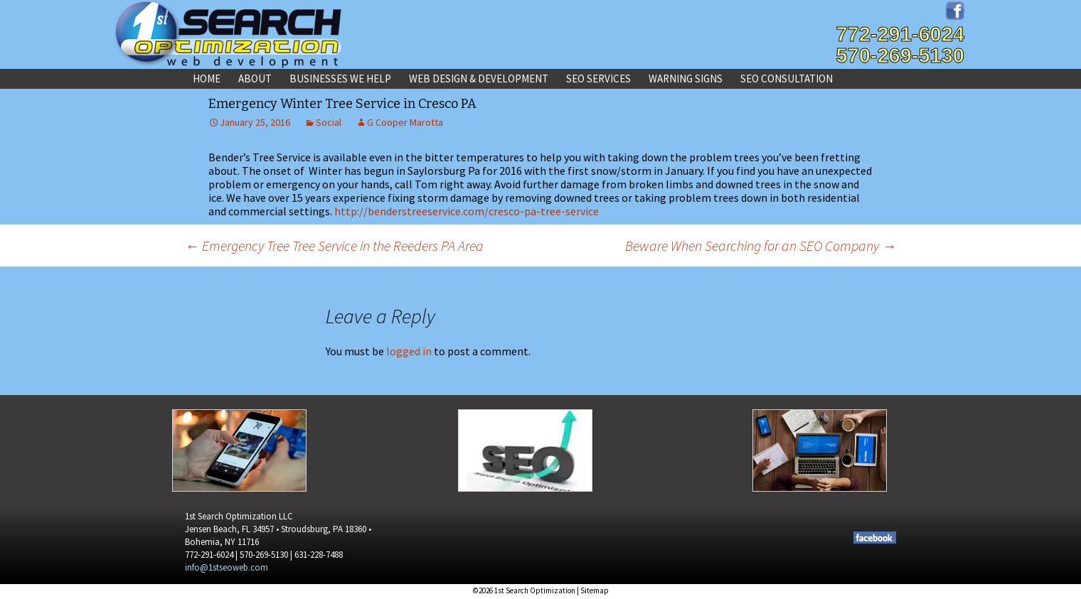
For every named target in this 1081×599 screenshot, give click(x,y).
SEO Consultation (786, 78)
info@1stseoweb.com (226, 567)
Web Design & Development (478, 78)
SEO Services (598, 78)
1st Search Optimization (534, 590)
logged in (409, 351)
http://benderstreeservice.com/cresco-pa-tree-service (466, 211)
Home (206, 78)
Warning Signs (686, 78)
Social (328, 122)
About (255, 78)
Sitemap (594, 590)
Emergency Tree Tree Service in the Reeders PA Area (334, 245)
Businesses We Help (340, 78)
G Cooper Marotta (405, 122)
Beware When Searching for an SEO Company (760, 245)
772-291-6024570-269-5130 (900, 44)
